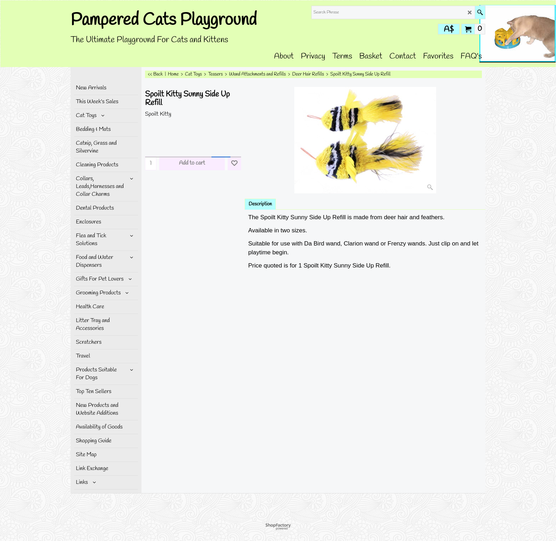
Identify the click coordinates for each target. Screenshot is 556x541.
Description (260, 204)
